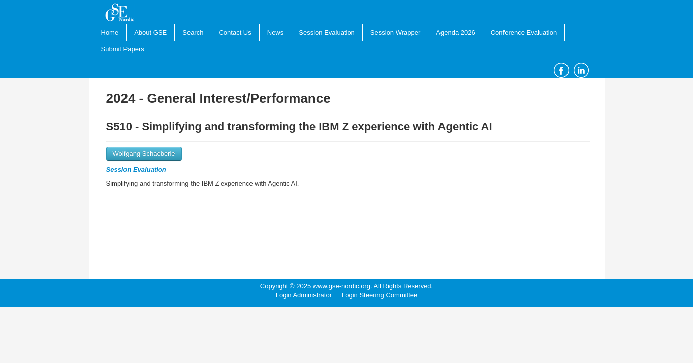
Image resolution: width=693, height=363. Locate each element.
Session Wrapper (395, 32)
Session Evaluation (327, 32)
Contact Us (235, 32)
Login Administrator (304, 295)
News (275, 32)
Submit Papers (122, 49)
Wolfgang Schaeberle (144, 153)
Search (192, 32)
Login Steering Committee (379, 295)
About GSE (150, 32)
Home (110, 32)
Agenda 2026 (455, 32)
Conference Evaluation (524, 32)
